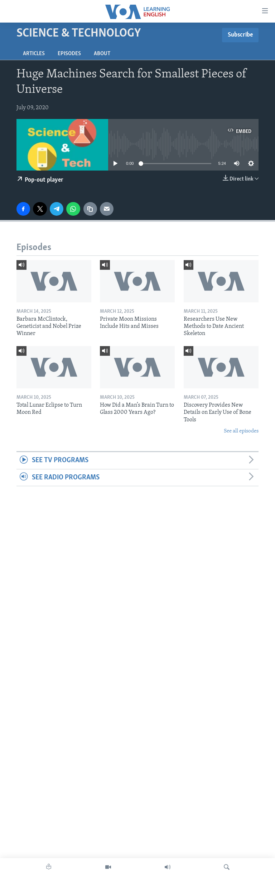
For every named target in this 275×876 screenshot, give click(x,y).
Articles (34, 54)
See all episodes (241, 431)
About (102, 54)
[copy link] (90, 209)
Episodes (69, 54)
